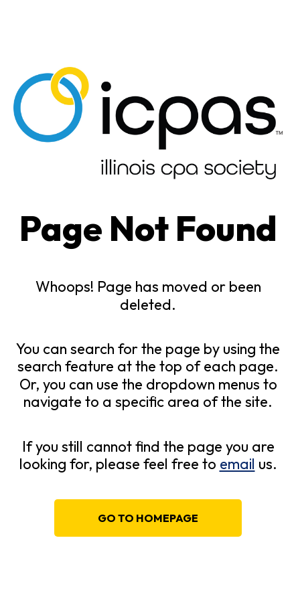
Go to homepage (148, 518)
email (237, 463)
